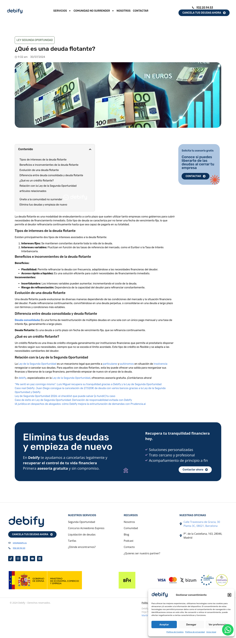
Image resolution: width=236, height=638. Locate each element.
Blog (126, 534)
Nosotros (123, 10)
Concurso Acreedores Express (86, 528)
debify (22, 377)
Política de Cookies (175, 632)
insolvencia (160, 363)
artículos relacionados (33, 191)
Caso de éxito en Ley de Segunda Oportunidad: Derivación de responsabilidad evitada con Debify (73, 400)
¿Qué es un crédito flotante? (37, 180)
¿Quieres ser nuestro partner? (142, 553)
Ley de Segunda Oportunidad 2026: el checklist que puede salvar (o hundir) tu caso (65, 396)
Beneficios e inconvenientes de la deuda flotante (49, 164)
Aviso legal (211, 632)
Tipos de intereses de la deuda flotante (43, 159)
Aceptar (164, 624)
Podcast (128, 541)
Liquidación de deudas (82, 534)
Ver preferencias (218, 624)
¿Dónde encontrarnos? (82, 547)
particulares (110, 363)
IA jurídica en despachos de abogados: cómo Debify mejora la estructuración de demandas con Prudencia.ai (80, 403)
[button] (229, 595)
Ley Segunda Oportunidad (35, 40)
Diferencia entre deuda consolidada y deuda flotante (51, 175)
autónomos (127, 363)
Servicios (62, 10)
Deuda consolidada (27, 320)
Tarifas (72, 541)
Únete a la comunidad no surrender (53, 197)
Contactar (140, 10)
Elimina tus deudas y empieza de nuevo (43, 204)
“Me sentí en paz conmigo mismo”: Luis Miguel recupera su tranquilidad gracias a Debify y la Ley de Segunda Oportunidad (88, 384)
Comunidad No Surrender (94, 10)
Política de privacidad (195, 632)
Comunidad (131, 528)
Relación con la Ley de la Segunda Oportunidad (48, 185)
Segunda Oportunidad (81, 522)
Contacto (129, 547)
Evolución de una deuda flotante (39, 170)
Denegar (191, 624)
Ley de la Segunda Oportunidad (37, 363)
